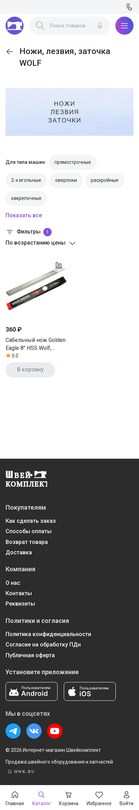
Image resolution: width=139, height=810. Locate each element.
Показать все (24, 215)
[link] (10, 51)
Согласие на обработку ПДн (43, 644)
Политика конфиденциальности (48, 634)
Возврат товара (27, 542)
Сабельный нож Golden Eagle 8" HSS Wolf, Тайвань (36, 344)
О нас (13, 583)
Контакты (19, 593)
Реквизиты (20, 603)
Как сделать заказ (31, 521)
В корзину (30, 369)
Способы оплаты (29, 531)
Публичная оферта (30, 655)
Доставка (19, 552)
